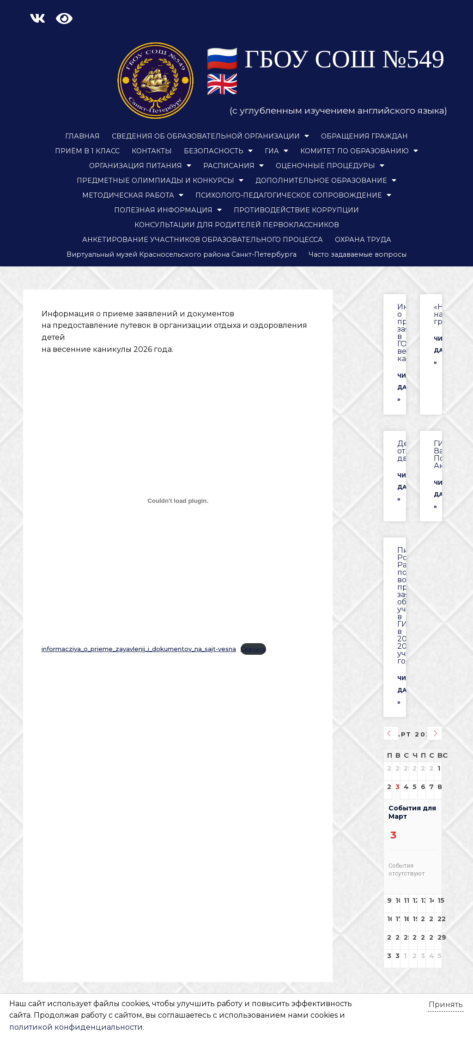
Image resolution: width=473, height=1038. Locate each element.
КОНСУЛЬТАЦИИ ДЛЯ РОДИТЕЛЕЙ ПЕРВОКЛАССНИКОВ (236, 225)
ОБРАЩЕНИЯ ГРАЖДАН (364, 136)
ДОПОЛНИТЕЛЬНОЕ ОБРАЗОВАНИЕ (325, 180)
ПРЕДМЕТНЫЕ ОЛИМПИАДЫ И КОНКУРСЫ (160, 180)
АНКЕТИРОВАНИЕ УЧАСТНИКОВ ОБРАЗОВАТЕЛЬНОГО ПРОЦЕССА (202, 239)
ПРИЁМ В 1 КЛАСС (87, 151)
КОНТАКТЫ (152, 151)
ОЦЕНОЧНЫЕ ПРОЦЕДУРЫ (330, 165)
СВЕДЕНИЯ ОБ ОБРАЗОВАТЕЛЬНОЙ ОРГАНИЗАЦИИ (210, 136)
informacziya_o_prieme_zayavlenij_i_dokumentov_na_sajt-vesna (139, 649)
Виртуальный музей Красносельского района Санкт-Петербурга (182, 254)
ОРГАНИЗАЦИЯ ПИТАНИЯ (140, 165)
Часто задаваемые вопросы (357, 254)
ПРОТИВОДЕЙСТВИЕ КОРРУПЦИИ (296, 210)
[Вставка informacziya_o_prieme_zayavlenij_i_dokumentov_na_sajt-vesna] (178, 500)
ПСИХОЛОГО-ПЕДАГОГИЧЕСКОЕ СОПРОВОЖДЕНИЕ (293, 195)
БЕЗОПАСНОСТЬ (218, 151)
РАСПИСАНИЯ (233, 165)
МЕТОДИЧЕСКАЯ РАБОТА (132, 195)
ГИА (276, 151)
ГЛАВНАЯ (82, 136)
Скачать (253, 649)
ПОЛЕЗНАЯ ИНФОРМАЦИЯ (168, 210)
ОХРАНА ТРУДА (363, 239)
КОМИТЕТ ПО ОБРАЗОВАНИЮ (359, 151)
